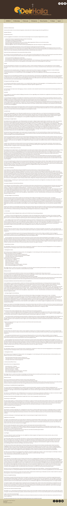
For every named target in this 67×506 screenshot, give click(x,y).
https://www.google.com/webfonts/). (27, 388)
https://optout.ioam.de (46, 273)
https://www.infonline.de (48, 277)
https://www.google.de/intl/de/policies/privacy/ (15, 430)
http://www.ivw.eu (55, 188)
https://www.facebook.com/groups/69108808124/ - (13, 452)
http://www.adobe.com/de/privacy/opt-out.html (17, 165)
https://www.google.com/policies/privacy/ (38, 396)
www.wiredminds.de (32, 169)
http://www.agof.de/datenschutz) (27, 278)
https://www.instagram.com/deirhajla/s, (50, 451)
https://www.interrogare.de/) (18, 256)
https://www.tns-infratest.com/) (21, 254)
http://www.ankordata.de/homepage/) (23, 255)
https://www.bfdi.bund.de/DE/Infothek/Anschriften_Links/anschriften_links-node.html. (26, 50)
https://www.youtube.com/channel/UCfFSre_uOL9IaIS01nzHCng (16, 454)
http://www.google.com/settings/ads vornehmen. (52, 483)
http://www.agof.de (33, 189)
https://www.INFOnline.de (36, 185)
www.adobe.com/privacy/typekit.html (14, 405)
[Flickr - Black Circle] (59, 501)
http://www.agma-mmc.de (32, 191)
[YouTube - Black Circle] (62, 501)
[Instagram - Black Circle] (54, 501)
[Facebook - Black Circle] (57, 501)
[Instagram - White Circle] (59, 3)
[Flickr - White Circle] (65, 3)
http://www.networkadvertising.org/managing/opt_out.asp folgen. (18, 486)
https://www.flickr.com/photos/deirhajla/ (33, 452)
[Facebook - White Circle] (62, 3)
